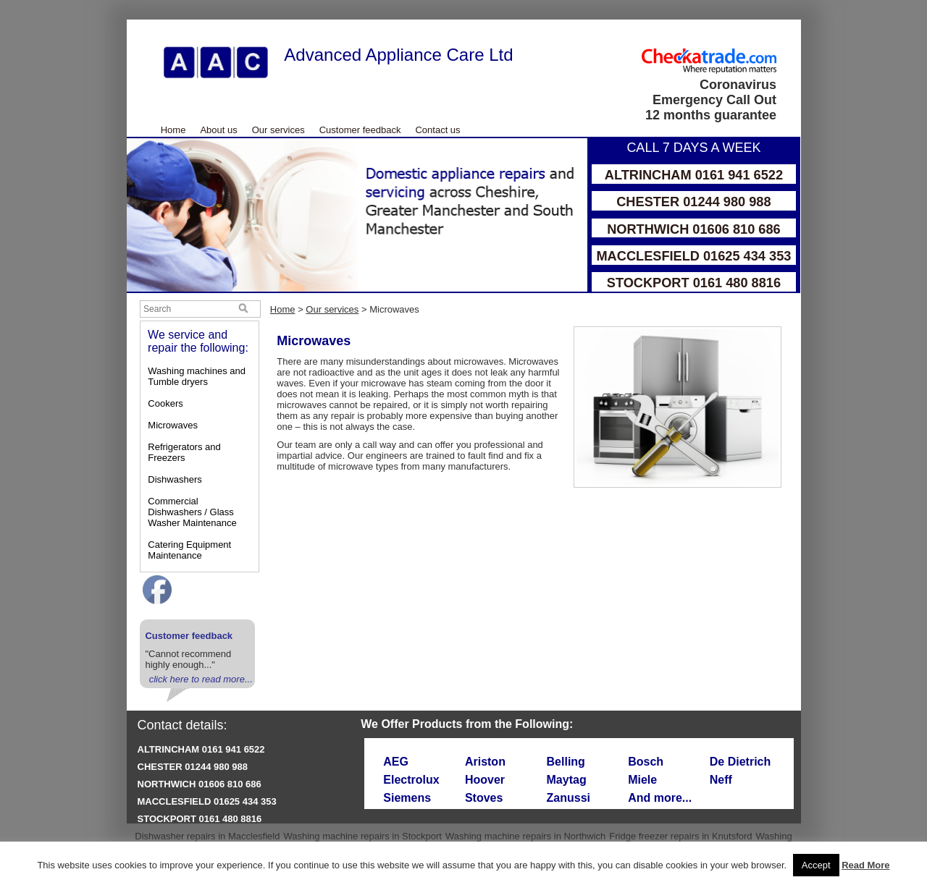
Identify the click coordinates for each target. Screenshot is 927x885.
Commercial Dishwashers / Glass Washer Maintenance (192, 512)
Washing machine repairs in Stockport (362, 836)
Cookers (165, 403)
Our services (278, 129)
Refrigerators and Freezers (184, 452)
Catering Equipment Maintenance (189, 550)
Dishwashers (174, 479)
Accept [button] (816, 865)
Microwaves (173, 425)
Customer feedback (360, 129)
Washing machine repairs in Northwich (525, 836)
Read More (865, 865)
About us (218, 129)
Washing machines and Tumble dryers (197, 376)
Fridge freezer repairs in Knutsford (680, 836)
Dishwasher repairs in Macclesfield (207, 836)
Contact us (437, 129)
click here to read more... (201, 679)
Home (173, 129)
